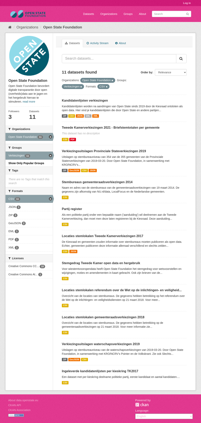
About (142, 13)
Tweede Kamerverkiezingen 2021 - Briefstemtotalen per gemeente (111, 127)
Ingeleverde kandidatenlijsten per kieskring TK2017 (100, 371)
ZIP (64, 116)
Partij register (72, 209)
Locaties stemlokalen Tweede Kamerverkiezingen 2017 (102, 236)
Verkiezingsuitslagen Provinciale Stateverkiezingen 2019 (104, 151)
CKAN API (14, 405)
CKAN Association (19, 410)
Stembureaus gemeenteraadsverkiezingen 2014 (97, 182)
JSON (80, 116)
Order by (146, 72)
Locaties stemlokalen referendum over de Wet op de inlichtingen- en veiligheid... (122, 290)
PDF (72, 139)
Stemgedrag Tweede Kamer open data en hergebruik (101, 263)
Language (141, 410)
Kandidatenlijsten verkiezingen (85, 100)
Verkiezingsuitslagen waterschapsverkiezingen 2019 (101, 344)
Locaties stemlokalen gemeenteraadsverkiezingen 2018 (103, 317)
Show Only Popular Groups (26, 163)
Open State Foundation (62, 27)
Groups (127, 13)
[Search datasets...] (119, 58)
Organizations (108, 13)
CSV (71, 116)
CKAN (142, 405)
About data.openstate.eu (23, 400)
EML (88, 116)
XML (95, 116)
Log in (187, 3)
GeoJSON (74, 170)
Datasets (88, 13)
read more (29, 101)
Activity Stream (97, 43)
